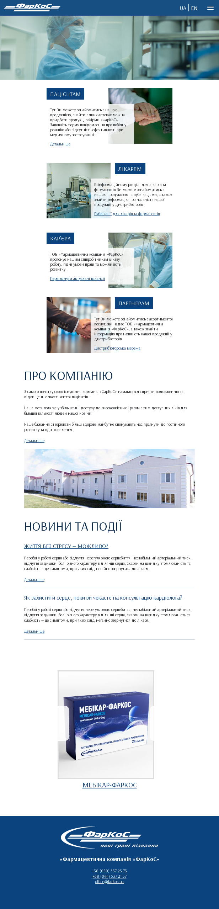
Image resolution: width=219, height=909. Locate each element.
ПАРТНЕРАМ (133, 303)
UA (183, 7)
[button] (210, 8)
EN (194, 7)
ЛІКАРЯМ (130, 168)
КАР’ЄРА (60, 238)
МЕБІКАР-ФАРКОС (109, 784)
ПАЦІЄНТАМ (65, 93)
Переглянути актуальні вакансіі (77, 278)
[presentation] (61, 723)
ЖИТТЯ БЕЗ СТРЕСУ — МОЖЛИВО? (66, 545)
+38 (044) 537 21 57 (110, 876)
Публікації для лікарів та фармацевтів (127, 213)
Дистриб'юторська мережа (117, 348)
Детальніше (60, 144)
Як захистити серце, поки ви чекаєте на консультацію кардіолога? (103, 597)
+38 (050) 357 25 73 (109, 870)
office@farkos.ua (109, 881)
